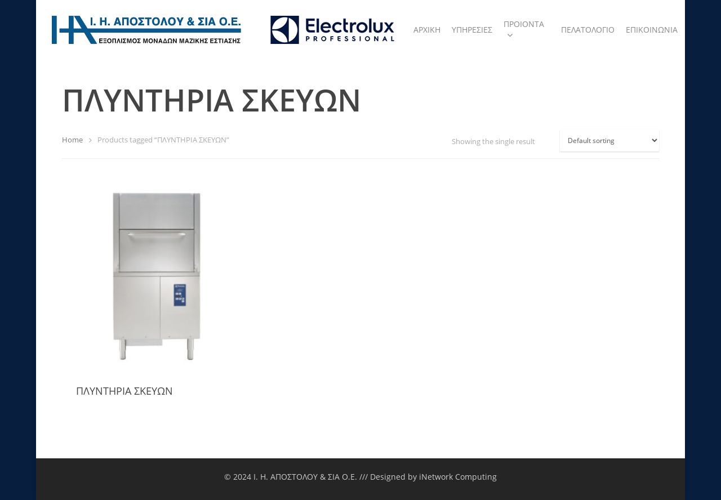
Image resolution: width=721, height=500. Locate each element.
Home (72, 140)
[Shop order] (609, 140)
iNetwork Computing (458, 476)
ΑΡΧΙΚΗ (426, 29)
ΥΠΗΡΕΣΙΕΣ (472, 29)
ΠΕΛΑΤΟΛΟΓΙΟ (588, 29)
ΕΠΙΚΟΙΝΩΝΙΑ (652, 29)
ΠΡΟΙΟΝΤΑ (524, 30)
